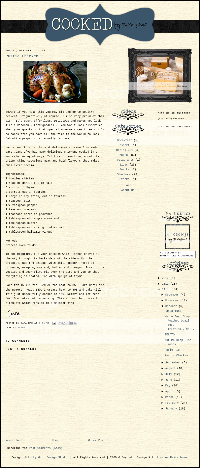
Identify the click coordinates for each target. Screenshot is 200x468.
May (168, 386)
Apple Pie (172, 351)
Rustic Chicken (176, 356)
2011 (166, 290)
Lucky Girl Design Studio (48, 457)
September (173, 363)
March (170, 398)
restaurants (124, 159)
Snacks (124, 169)
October (172, 307)
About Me (127, 190)
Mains (21, 327)
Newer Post (14, 440)
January (172, 409)
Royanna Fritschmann (173, 457)
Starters (123, 174)
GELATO (170, 335)
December (172, 296)
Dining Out (124, 150)
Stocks (124, 179)
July (169, 375)
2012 (166, 285)
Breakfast (124, 140)
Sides (123, 164)
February (172, 404)
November (172, 301)
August (171, 369)
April (170, 392)
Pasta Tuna (173, 312)
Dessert (124, 145)
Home (55, 440)
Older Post (96, 440)
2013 (166, 279)
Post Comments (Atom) (45, 448)
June (169, 381)
